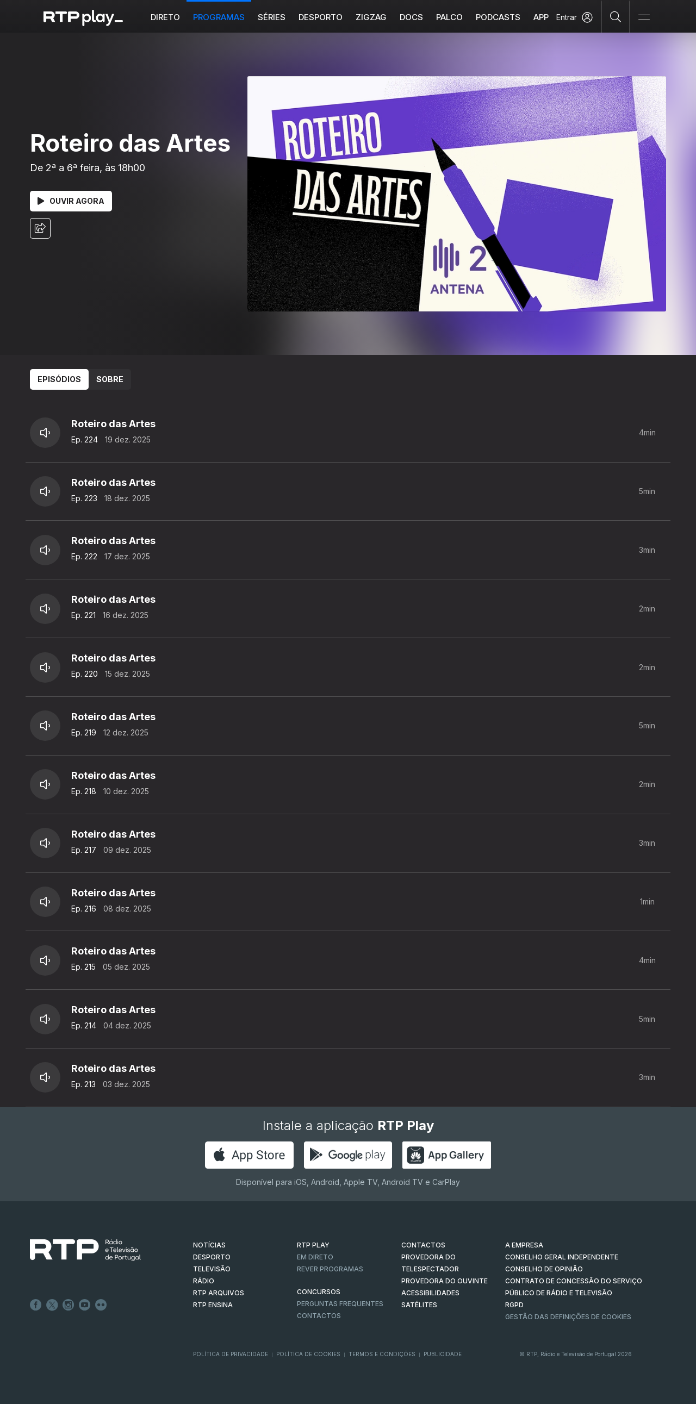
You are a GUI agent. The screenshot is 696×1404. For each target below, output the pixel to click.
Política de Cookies (308, 1354)
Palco (449, 17)
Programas (219, 17)
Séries (271, 17)
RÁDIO (203, 1281)
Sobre (109, 379)
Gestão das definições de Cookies (568, 1317)
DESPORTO (212, 1257)
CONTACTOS (423, 1245)
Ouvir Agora (71, 200)
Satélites (419, 1305)
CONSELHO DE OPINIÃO (544, 1269)
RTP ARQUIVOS (218, 1293)
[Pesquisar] (616, 16)
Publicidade (443, 1354)
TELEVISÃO (212, 1269)
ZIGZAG (371, 17)
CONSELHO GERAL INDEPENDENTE (561, 1257)
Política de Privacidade (230, 1354)
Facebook (36, 1305)
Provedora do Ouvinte (444, 1281)
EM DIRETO (315, 1257)
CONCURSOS (318, 1292)
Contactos (319, 1316)
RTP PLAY (313, 1245)
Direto (165, 17)
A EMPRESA (524, 1245)
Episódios (59, 379)
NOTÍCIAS (209, 1245)
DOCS (411, 17)
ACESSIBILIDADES (430, 1293)
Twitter (52, 1305)
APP (541, 17)
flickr (101, 1305)
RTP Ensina (213, 1305)
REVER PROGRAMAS (330, 1269)
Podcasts (498, 17)
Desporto (321, 17)
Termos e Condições (382, 1354)
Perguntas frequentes (340, 1304)
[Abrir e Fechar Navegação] (644, 17)
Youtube (85, 1305)
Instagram (68, 1305)
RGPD (514, 1305)
